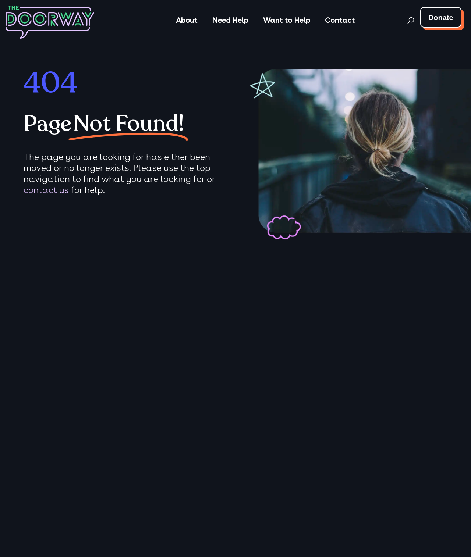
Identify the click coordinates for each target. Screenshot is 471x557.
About (186, 20)
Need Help (230, 20)
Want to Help (286, 20)
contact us (46, 190)
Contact (340, 20)
